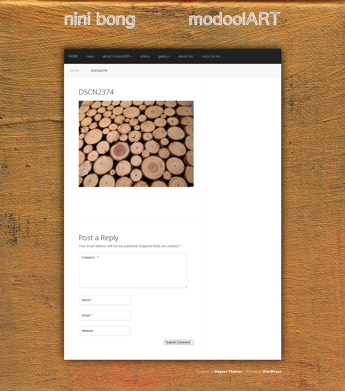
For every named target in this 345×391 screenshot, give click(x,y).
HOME (240, 40)
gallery (164, 56)
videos (145, 56)
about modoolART (117, 56)
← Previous (87, 192)
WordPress (272, 377)
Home (74, 70)
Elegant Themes (228, 377)
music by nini (211, 56)
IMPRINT (275, 40)
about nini (185, 56)
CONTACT (257, 40)
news (90, 56)
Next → (101, 192)
